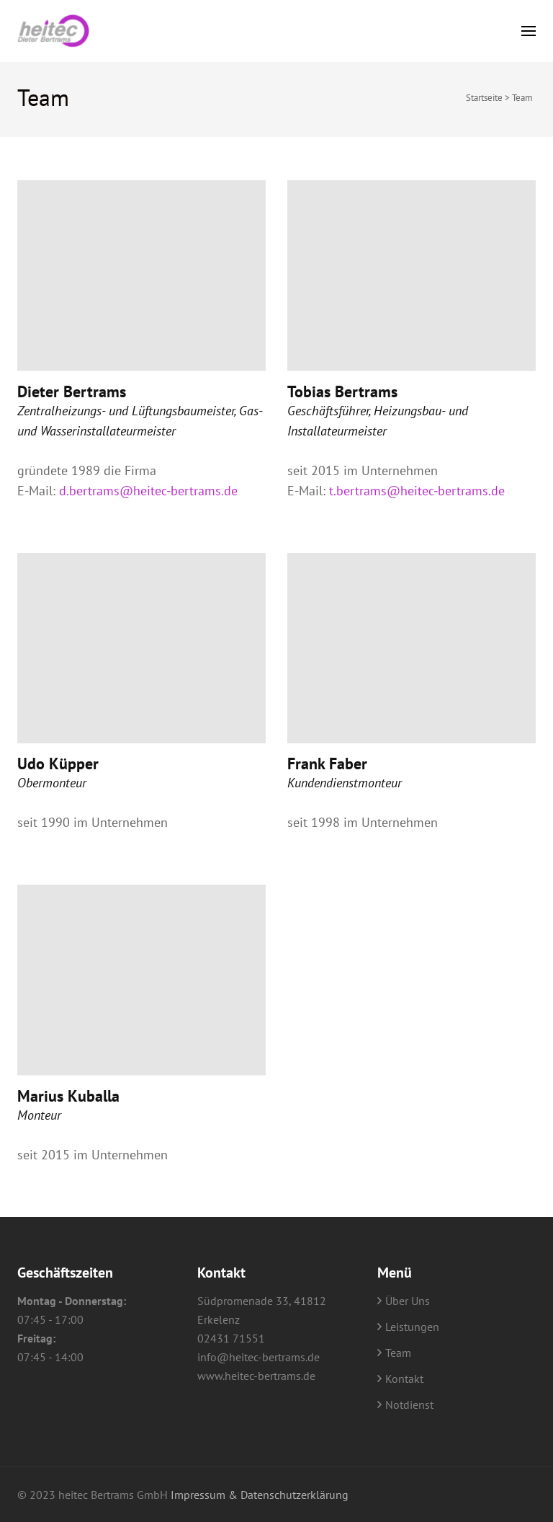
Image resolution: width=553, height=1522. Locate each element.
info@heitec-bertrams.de (258, 1357)
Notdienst (409, 1404)
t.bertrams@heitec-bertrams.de (417, 490)
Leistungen (412, 1326)
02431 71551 (231, 1338)
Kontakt (404, 1378)
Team (398, 1352)
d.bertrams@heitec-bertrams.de (148, 490)
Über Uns (407, 1300)
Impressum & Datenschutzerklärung (260, 1494)
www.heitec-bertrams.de (256, 1375)
